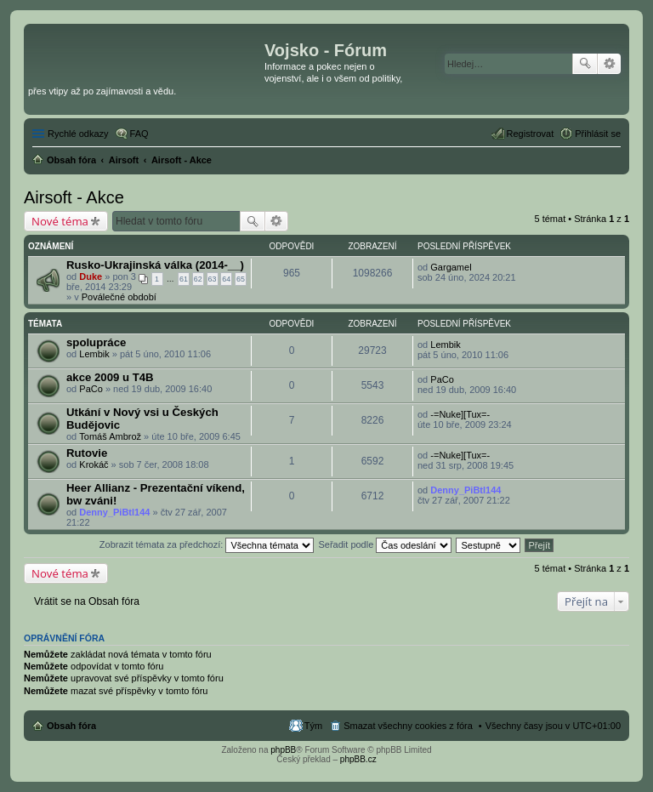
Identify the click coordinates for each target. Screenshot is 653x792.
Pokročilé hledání (609, 64)
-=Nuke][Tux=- (460, 414)
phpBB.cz (358, 759)
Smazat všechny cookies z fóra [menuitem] (408, 726)
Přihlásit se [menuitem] (598, 133)
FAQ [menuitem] (139, 133)
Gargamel (450, 267)
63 (212, 279)
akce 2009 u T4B (110, 377)
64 (226, 279)
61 (183, 279)
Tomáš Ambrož (110, 436)
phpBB (283, 750)
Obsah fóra (71, 726)
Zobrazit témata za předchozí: (207, 544)
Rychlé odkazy (78, 133)
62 (198, 279)
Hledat (585, 64)
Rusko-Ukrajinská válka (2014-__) (155, 265)
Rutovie (86, 453)
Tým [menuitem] (313, 726)
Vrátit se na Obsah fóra (86, 601)
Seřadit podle (384, 544)
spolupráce (96, 342)
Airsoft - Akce (74, 197)
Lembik (94, 354)
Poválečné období (119, 297)
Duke (90, 276)
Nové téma (59, 221)
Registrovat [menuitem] (530, 133)
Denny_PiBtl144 (114, 512)
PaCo (91, 389)
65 (240, 279)
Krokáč (93, 464)
